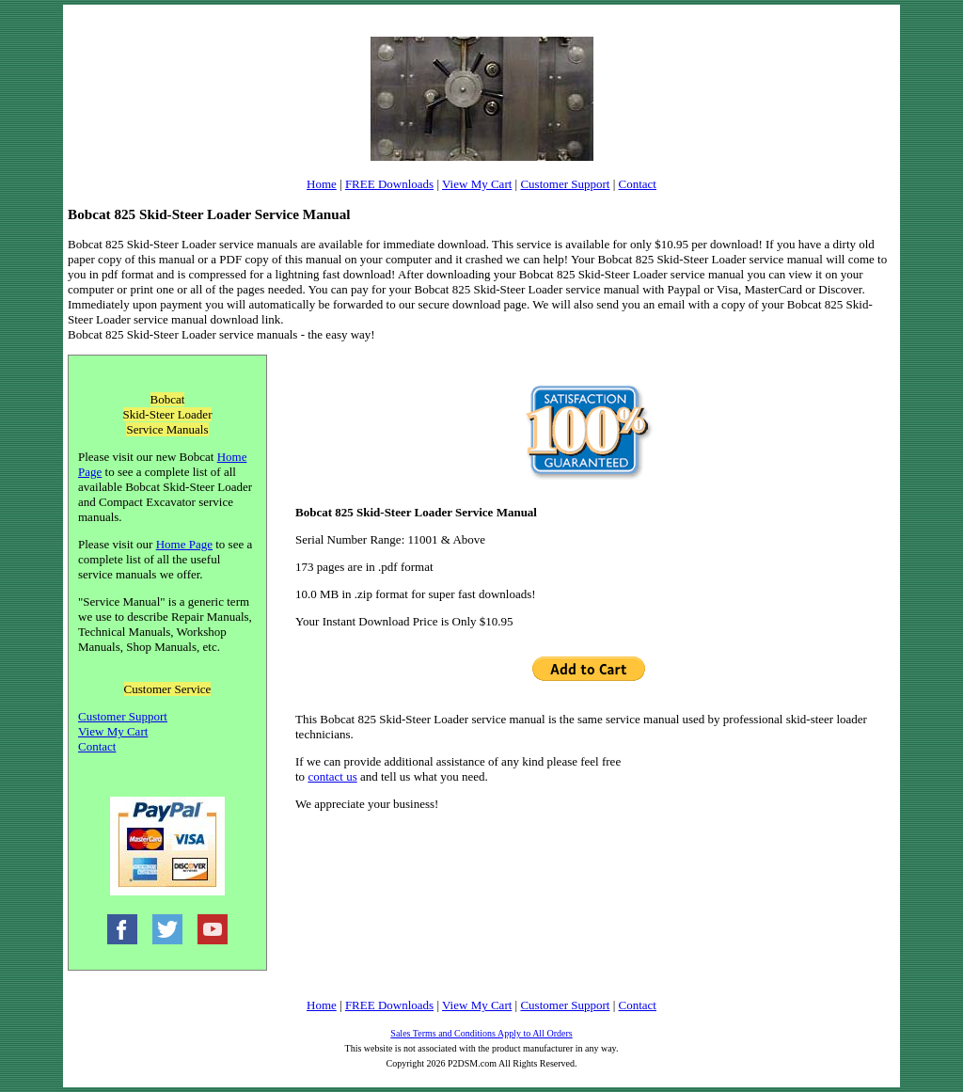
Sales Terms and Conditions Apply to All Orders (481, 1033)
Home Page (184, 544)
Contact (637, 184)
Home (322, 184)
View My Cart (477, 184)
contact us (332, 776)
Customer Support (564, 184)
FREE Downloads (389, 184)
